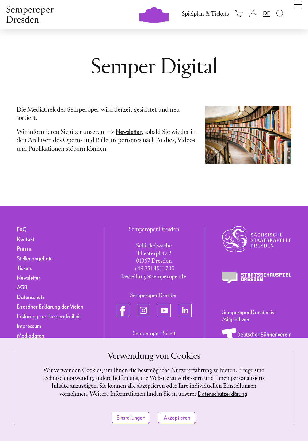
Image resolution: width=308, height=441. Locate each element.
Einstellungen (130, 418)
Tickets (24, 268)
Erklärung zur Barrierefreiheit (49, 316)
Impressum (29, 326)
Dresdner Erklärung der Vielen (50, 307)
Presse (24, 249)
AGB (22, 287)
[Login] (253, 14)
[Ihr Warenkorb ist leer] (239, 14)
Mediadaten (30, 336)
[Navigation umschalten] (298, 13)
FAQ (22, 229)
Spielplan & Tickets (205, 14)
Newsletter (129, 132)
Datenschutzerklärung (222, 394)
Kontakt (25, 239)
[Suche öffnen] (280, 14)
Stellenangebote (35, 258)
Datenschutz (31, 297)
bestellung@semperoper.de (153, 277)
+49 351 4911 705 (154, 269)
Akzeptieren (177, 418)
